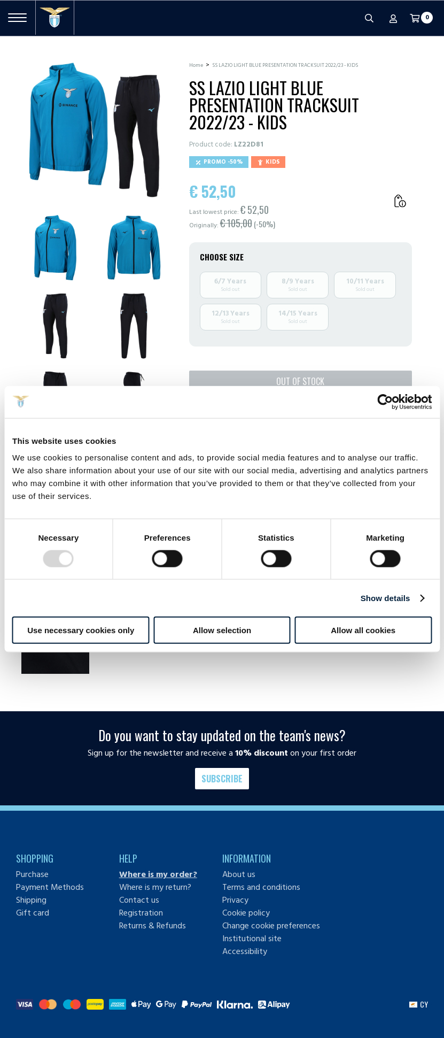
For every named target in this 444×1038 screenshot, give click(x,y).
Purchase (32, 874)
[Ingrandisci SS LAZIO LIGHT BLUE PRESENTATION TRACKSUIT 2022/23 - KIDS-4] (134, 326)
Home (196, 65)
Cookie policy (246, 913)
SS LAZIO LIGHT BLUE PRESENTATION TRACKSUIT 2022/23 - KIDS (285, 65)
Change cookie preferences (271, 926)
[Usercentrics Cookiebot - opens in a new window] (385, 402)
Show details (385, 597)
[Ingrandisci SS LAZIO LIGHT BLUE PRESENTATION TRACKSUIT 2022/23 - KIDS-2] (134, 248)
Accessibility (244, 951)
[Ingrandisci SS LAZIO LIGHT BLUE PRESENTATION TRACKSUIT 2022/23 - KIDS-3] (55, 326)
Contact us (139, 900)
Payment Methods (50, 887)
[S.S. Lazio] (55, 17)
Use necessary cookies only (80, 630)
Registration (141, 913)
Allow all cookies (363, 630)
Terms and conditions (261, 887)
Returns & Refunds (152, 926)
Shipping (31, 900)
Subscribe (222, 778)
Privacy (235, 900)
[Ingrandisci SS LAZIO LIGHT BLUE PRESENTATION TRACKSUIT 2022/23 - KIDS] (94, 130)
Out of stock (300, 381)
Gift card (32, 913)
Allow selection (222, 630)
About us (238, 874)
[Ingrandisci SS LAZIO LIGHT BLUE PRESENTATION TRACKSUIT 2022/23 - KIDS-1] (55, 248)
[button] (418, 1004)
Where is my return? (155, 887)
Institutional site (252, 938)
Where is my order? (158, 874)
